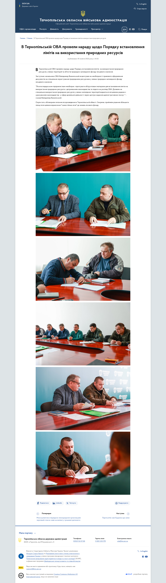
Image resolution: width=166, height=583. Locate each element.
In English (143, 4)
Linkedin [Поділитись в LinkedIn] (59, 503)
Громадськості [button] (81, 29)
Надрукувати (123, 503)
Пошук (144, 29)
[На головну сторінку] (83, 17)
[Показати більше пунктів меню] (102, 29)
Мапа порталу (26, 533)
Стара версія (142, 9)
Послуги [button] (42, 29)
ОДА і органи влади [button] (27, 29)
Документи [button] (67, 29)
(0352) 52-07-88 (79, 541)
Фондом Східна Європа (35, 553)
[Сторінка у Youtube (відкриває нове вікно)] (133, 29)
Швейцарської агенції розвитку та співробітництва (62, 561)
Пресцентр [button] (95, 29)
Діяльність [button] (54, 29)
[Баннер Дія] (124, 29)
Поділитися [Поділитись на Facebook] (44, 503)
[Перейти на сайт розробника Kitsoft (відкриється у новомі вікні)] (129, 574)
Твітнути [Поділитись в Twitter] (72, 503)
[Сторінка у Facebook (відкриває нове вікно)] (130, 29)
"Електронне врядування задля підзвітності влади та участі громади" (50, 559)
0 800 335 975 (100, 541)
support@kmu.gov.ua (33, 569)
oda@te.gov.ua (122, 541)
